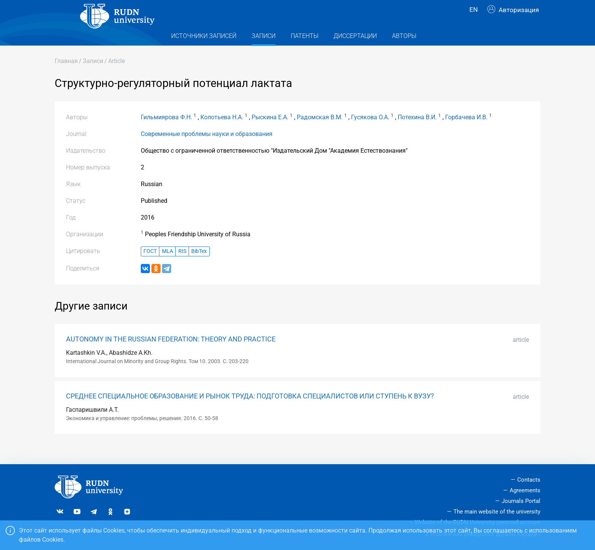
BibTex (199, 266)
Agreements (525, 490)
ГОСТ (150, 266)
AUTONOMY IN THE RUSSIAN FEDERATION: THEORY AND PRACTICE (170, 354)
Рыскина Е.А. (270, 132)
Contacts (528, 479)
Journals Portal (521, 501)
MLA (167, 266)
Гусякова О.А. (370, 132)
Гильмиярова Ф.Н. (166, 132)
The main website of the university (496, 511)
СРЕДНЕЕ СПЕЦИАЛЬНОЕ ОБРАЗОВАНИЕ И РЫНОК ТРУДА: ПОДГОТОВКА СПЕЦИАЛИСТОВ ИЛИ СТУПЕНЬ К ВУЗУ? (250, 411)
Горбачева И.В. (466, 132)
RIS (182, 266)
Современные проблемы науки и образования (206, 149)
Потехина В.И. (417, 132)
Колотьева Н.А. (221, 132)
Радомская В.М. (320, 132)
